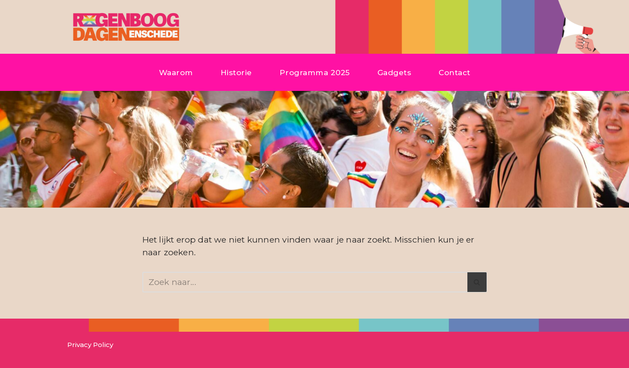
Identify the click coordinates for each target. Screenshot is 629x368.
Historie (236, 72)
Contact (454, 72)
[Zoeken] (304, 282)
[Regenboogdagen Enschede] (124, 27)
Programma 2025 (315, 72)
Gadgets (394, 72)
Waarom (176, 72)
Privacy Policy (90, 344)
